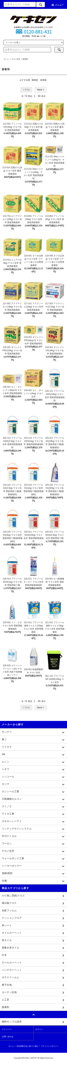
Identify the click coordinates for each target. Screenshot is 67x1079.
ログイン (39, 1029)
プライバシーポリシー (49, 1046)
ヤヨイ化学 (15, 59)
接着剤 (25, 59)
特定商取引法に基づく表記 (27, 1046)
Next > (40, 89)
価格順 (35, 80)
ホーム (6, 59)
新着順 (43, 80)
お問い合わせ (7, 1036)
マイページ (7, 1029)
